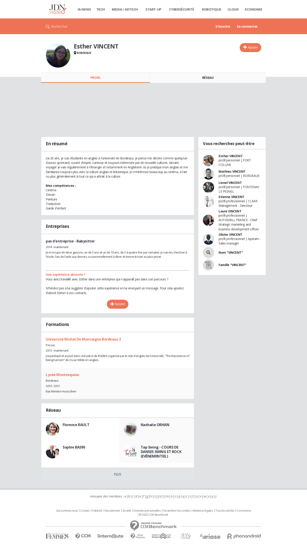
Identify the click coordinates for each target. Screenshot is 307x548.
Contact (85, 510)
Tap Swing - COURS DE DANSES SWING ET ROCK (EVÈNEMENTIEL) (161, 452)
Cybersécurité (181, 9)
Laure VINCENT (230, 211)
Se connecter (247, 26)
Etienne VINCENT (231, 197)
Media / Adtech (125, 9)
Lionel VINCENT (230, 182)
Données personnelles (147, 510)
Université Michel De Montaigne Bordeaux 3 (83, 339)
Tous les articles (224, 510)
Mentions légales (203, 510)
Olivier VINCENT (230, 234)
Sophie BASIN (74, 447)
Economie (253, 9)
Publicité (97, 510)
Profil (95, 77)
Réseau (207, 77)
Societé (127, 510)
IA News (84, 9)
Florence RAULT (76, 424)
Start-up (153, 9)
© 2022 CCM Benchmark (153, 514)
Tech (100, 9)
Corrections (244, 510)
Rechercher (59, 26)
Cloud (233, 9)
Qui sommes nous (67, 510)
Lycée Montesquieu (62, 374)
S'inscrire (222, 26)
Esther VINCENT (231, 156)
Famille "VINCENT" (232, 265)
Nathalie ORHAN (155, 424)
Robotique (211, 9)
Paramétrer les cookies (177, 510)
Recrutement (112, 510)
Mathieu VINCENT (232, 171)
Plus (117, 474)
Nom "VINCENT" (231, 252)
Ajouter (253, 47)
